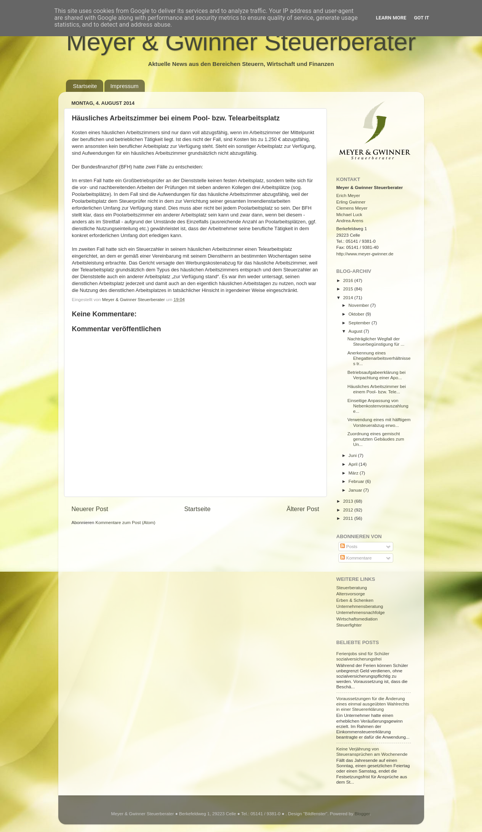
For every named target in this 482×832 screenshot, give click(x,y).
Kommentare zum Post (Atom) (125, 522)
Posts (348, 546)
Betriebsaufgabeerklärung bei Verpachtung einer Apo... (376, 375)
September (360, 322)
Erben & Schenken (354, 600)
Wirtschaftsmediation (357, 618)
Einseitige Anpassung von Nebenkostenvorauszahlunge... (377, 406)
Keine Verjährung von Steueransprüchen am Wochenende (372, 751)
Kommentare (356, 557)
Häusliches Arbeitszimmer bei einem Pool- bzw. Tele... (376, 389)
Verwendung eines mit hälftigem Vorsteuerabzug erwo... (379, 422)
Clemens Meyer (352, 207)
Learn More (391, 18)
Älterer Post (303, 508)
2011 (348, 518)
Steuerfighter (349, 624)
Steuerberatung (351, 587)
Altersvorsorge (350, 593)
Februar (357, 481)
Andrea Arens (350, 220)
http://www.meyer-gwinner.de (365, 253)
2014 (348, 297)
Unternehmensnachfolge (360, 612)
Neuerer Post (90, 508)
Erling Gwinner (351, 201)
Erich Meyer (348, 195)
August (356, 331)
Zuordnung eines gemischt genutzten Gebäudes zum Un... (375, 439)
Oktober (357, 313)
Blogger (362, 813)
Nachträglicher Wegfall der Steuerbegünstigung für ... (376, 341)
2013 (348, 501)
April (354, 464)
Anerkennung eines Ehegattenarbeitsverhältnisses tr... (379, 358)
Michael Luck (349, 214)
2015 (348, 288)
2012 (348, 509)
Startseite (85, 86)
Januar (356, 489)
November (359, 305)
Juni (353, 455)
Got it (421, 18)
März (354, 472)
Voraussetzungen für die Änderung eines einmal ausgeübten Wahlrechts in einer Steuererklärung (372, 704)
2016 (348, 280)
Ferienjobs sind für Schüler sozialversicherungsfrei (362, 656)
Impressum (124, 86)
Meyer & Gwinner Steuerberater (241, 42)
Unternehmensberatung (359, 606)
